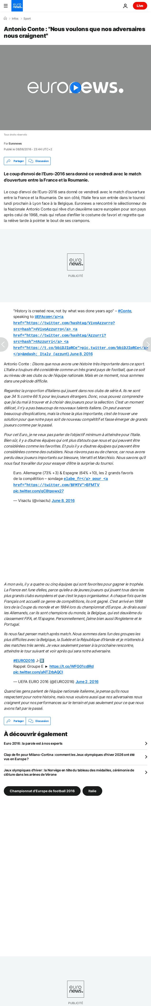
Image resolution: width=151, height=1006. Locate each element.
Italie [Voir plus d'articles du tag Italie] (92, 787)
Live (140, 6)
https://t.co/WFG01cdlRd (71, 662)
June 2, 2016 (87, 677)
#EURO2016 (24, 656)
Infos (15, 18)
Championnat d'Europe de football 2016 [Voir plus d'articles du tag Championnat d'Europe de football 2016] (42, 787)
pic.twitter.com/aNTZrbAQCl (38, 667)
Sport (27, 18)
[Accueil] (5, 18)
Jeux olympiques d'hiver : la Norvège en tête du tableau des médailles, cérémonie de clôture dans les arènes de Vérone (69, 768)
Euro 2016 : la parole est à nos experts (33, 739)
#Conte (124, 310)
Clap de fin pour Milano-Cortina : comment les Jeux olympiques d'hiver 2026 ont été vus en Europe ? (69, 752)
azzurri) (80, 333)
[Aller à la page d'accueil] (17, 5)
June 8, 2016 (81, 351)
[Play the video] (75, 87)
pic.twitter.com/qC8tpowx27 (38, 486)
